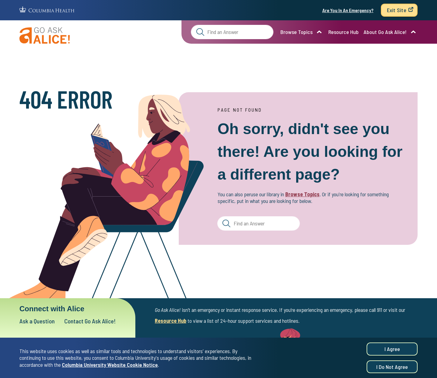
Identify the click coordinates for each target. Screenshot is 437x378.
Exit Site (396, 10)
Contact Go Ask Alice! (90, 321)
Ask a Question (37, 321)
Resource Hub (343, 32)
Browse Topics (296, 32)
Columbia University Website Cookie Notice (110, 366)
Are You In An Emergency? (348, 10)
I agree (392, 350)
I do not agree (392, 368)
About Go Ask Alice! (385, 32)
